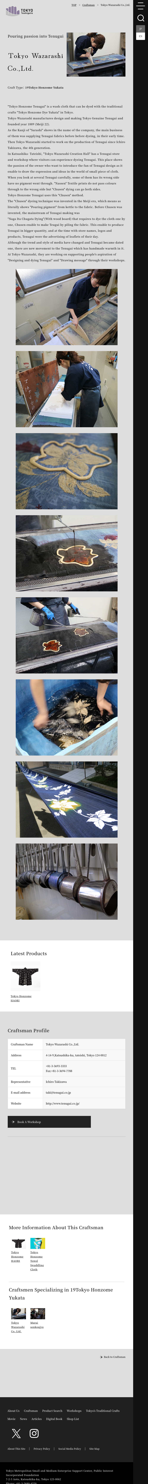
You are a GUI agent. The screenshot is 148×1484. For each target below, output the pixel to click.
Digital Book (54, 1418)
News (23, 1418)
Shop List (73, 1418)
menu (140, 5)
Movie (11, 1418)
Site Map (94, 1448)
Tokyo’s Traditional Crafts (102, 1410)
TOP (74, 5)
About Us (13, 1410)
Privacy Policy (42, 1448)
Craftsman (88, 5)
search (140, 17)
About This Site (16, 1448)
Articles (36, 1418)
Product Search (52, 1410)
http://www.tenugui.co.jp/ (63, 1103)
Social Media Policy (69, 1448)
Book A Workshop (29, 1122)
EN (140, 36)
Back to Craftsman (114, 1357)
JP (140, 28)
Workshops (74, 1410)
